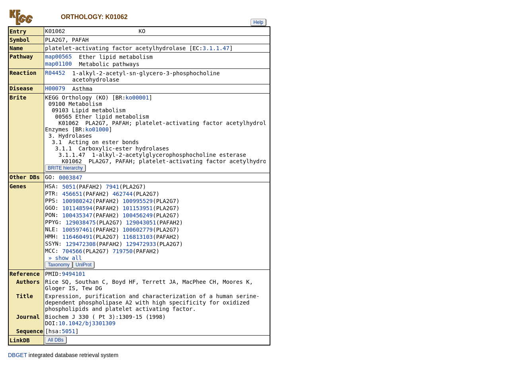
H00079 (55, 89)
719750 (123, 252)
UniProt (83, 265)
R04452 (55, 73)
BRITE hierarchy (65, 169)
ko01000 (97, 130)
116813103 (137, 237)
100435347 (77, 216)
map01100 (58, 64)
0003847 (70, 178)
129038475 (81, 223)
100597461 (77, 230)
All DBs (55, 341)
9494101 (73, 274)
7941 (112, 187)
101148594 (77, 209)
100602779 (137, 230)
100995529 (137, 202)
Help (258, 22)
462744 (123, 194)
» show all (63, 259)
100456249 (137, 216)
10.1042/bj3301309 (86, 324)
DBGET (17, 356)
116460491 (77, 237)
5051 (69, 187)
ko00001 (137, 98)
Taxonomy (59, 265)
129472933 (141, 245)
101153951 (137, 209)
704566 (72, 252)
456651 (72, 194)
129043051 (141, 223)
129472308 (81, 245)
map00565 (58, 57)
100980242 (77, 202)
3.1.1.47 (215, 49)
